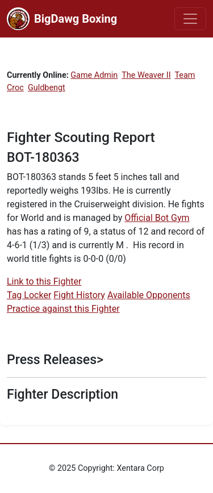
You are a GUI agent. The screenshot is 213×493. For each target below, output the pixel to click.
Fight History (79, 295)
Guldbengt (46, 88)
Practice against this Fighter (63, 308)
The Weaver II (146, 75)
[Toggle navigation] (190, 18)
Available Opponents (148, 295)
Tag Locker (29, 295)
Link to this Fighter (44, 281)
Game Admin (94, 75)
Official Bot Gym (156, 217)
